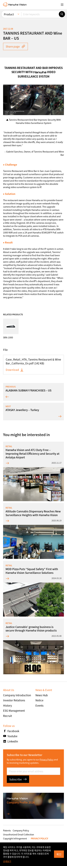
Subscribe (18, 779)
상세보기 (7, 861)
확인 (58, 854)
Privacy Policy (46, 759)
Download (15, 370)
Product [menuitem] (9, 14)
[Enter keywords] (40, 14)
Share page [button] (15, 46)
